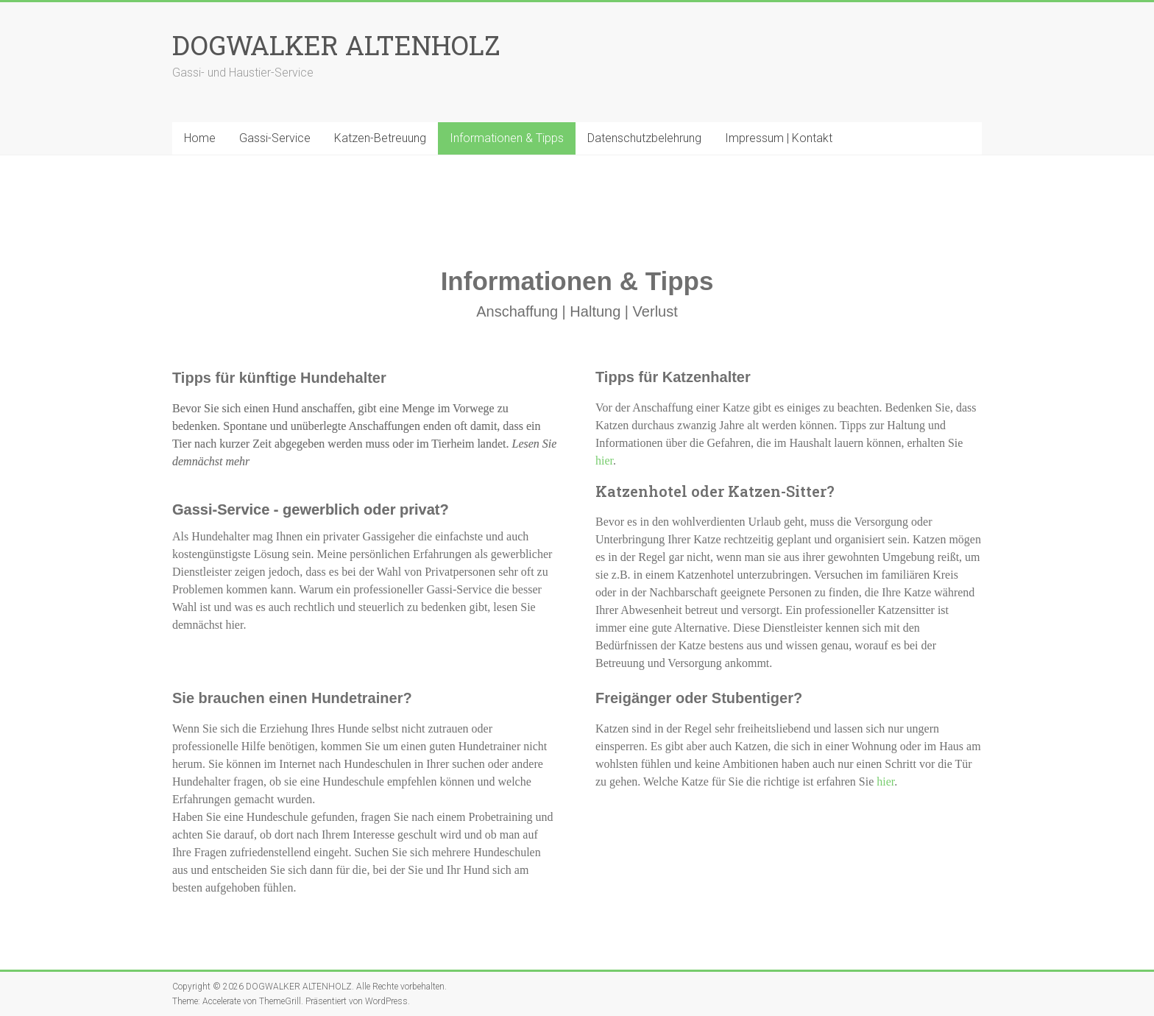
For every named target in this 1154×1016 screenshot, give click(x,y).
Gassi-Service (275, 138)
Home (200, 138)
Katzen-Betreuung (380, 138)
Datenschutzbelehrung (644, 138)
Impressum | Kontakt (778, 138)
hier (604, 460)
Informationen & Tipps (507, 138)
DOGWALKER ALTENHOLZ (336, 45)
